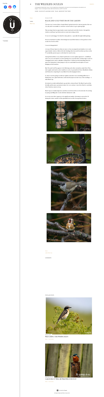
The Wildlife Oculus (49, 4)
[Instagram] (9, 7)
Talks (56, 11)
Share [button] (31, 18)
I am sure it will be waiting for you (60, 379)
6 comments (51, 339)
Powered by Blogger (62, 390)
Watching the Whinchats (56, 336)
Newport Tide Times (65, 11)
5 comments (50, 381)
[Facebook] (5, 7)
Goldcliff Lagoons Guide (46, 11)
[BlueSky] (14, 6)
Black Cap (32, 23)
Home (36, 11)
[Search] (92, 4)
